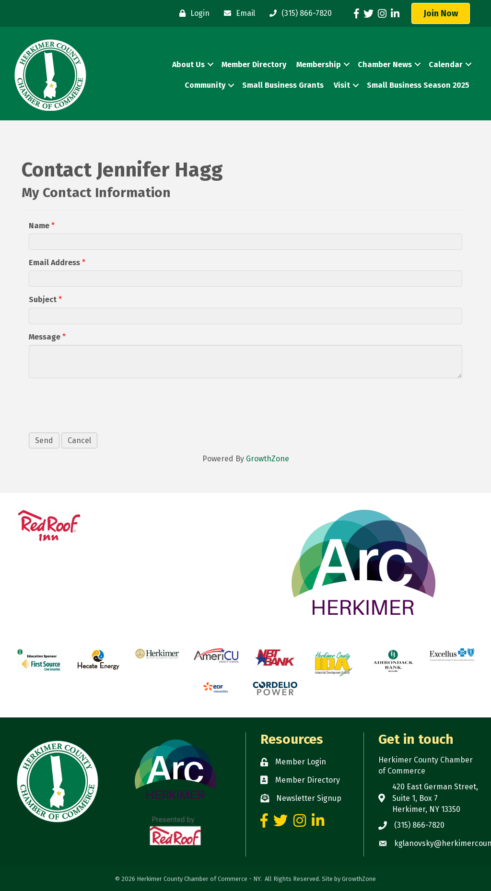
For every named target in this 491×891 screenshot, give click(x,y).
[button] (440, 13)
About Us (188, 64)
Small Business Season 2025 (418, 85)
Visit (342, 85)
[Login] (192, 13)
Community (205, 85)
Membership (318, 64)
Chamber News (385, 64)
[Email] (237, 13)
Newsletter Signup (308, 798)
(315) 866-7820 (419, 825)
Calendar (446, 64)
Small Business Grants (283, 85)
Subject (43, 299)
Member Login (300, 761)
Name (39, 225)
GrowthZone (267, 458)
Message (44, 336)
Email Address (54, 262)
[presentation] (102, 404)
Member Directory (254, 64)
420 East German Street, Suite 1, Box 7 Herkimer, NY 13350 (435, 797)
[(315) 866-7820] (298, 13)
